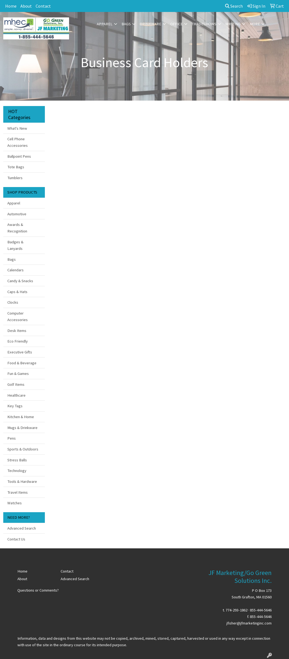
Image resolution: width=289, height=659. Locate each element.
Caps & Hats (17, 291)
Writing (233, 23)
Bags (126, 23)
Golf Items (15, 384)
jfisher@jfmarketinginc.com (249, 623)
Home (11, 6)
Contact (43, 6)
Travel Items (17, 492)
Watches (14, 503)
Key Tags (15, 405)
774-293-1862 (236, 610)
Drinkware (150, 23)
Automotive (16, 214)
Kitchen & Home (20, 416)
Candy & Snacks (20, 280)
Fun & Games (18, 373)
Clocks (12, 302)
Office (176, 23)
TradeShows (204, 23)
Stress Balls (17, 460)
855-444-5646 (261, 610)
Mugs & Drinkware (22, 427)
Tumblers (15, 177)
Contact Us (16, 539)
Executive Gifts (19, 352)
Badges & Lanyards (15, 245)
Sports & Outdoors (22, 449)
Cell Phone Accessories (17, 142)
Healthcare (16, 395)
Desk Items (16, 330)
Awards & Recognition (17, 228)
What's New (17, 128)
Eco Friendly (17, 341)
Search (234, 6)
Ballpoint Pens (19, 156)
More (255, 23)
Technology (16, 470)
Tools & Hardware (22, 481)
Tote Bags (15, 166)
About (26, 6)
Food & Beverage (21, 362)
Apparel (105, 23)
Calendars (15, 270)
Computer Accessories (17, 316)
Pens (11, 438)
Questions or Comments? (38, 590)
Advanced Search (21, 528)
